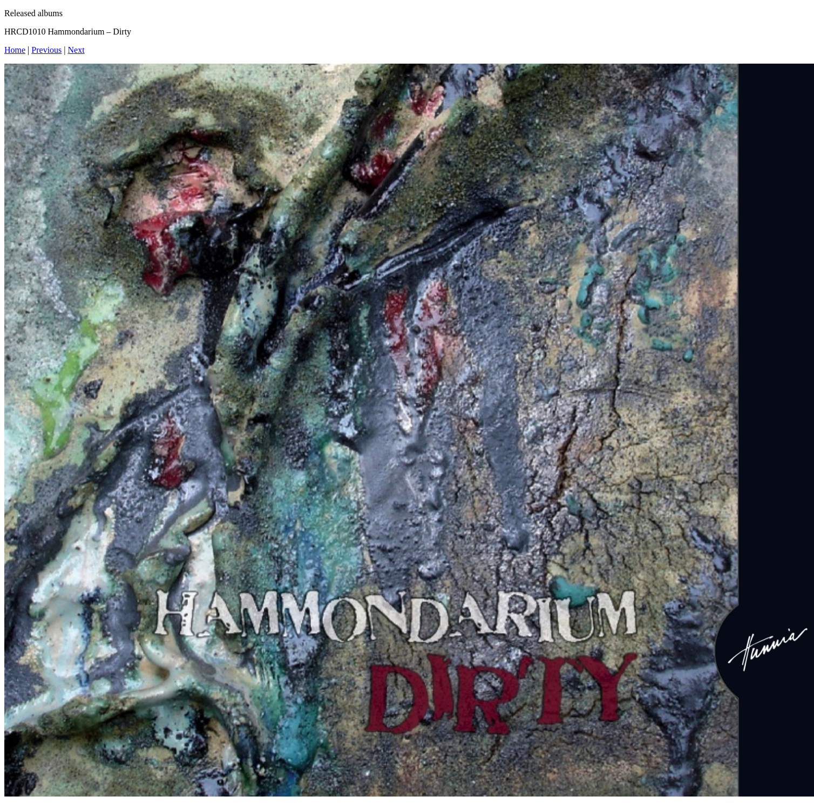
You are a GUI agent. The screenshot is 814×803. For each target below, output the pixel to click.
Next (76, 49)
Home (14, 49)
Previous (46, 49)
